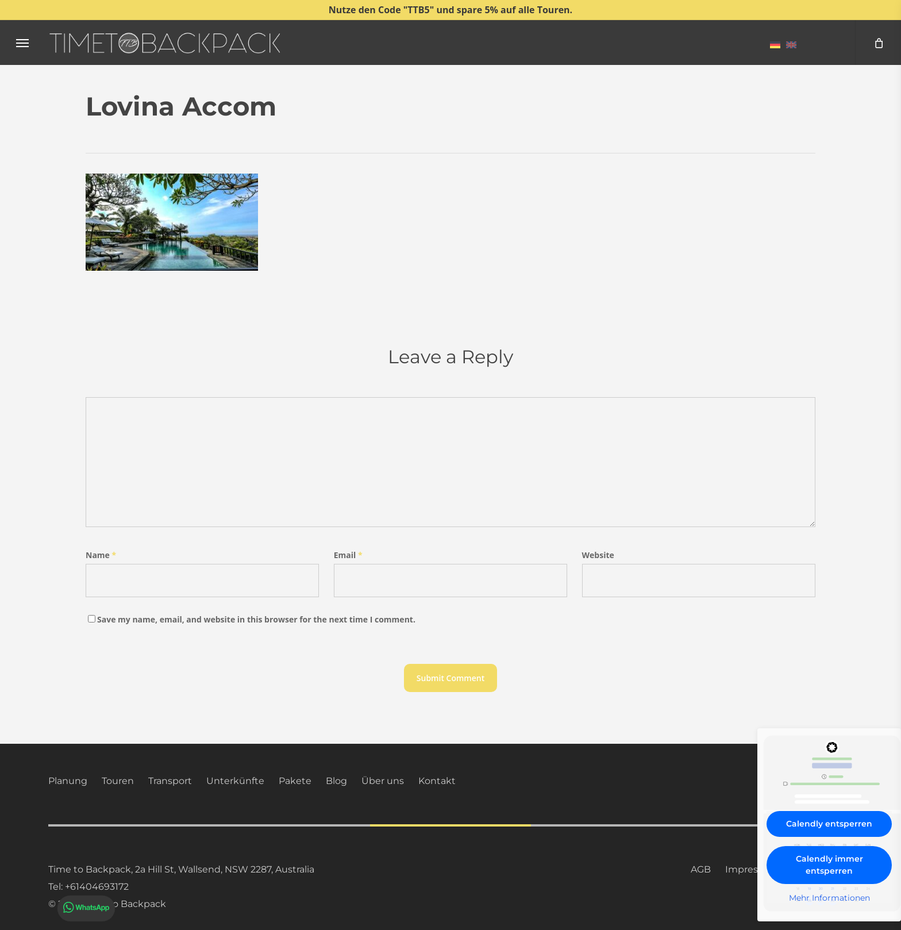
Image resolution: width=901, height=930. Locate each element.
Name (101, 554)
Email (348, 554)
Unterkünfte (235, 780)
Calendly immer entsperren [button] (829, 865)
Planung (67, 780)
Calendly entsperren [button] (829, 823)
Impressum (752, 869)
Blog (336, 780)
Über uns (382, 780)
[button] (22, 43)
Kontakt (437, 780)
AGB (701, 869)
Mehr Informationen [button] (829, 898)
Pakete (295, 780)
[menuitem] (775, 44)
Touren (118, 780)
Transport (170, 780)
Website (598, 554)
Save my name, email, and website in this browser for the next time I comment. (256, 619)
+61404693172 (97, 886)
